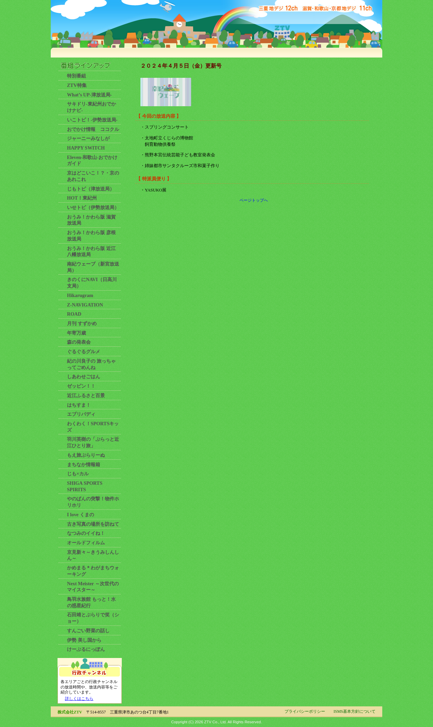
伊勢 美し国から (84, 640)
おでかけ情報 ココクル (93, 129)
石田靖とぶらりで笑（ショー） (93, 618)
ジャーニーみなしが (88, 138)
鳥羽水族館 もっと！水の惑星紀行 (91, 602)
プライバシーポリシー (304, 711)
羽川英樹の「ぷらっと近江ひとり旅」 (93, 442)
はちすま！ (79, 405)
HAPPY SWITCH (86, 148)
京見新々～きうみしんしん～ (93, 555)
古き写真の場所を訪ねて (93, 524)
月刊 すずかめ (82, 323)
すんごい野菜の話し (88, 630)
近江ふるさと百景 (86, 395)
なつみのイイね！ (86, 533)
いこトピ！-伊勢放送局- (92, 119)
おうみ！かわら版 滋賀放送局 (91, 220)
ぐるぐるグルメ (83, 351)
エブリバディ (81, 414)
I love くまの (80, 514)
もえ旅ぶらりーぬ (86, 455)
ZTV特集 (77, 85)
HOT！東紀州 (82, 198)
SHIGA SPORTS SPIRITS (84, 486)
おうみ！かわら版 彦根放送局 (91, 236)
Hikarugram (80, 295)
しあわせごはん (83, 376)
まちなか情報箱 (83, 464)
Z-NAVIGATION (85, 305)
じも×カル (78, 473)
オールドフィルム (86, 542)
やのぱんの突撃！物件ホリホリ (93, 502)
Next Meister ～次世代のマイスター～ (93, 587)
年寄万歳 (76, 333)
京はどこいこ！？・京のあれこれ (93, 176)
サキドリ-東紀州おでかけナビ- (91, 107)
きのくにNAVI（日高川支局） (92, 283)
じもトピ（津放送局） (90, 188)
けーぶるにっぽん (86, 649)
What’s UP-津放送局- (89, 94)
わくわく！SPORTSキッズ (93, 427)
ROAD (74, 314)
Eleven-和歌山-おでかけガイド (92, 160)
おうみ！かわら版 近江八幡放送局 (91, 251)
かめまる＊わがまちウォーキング (93, 571)
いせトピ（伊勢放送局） (93, 207)
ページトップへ (254, 200)
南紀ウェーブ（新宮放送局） (93, 267)
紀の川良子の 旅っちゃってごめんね (91, 364)
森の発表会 (79, 342)
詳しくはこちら (79, 698)
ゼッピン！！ (81, 386)
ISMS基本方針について (354, 711)
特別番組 (76, 75)
